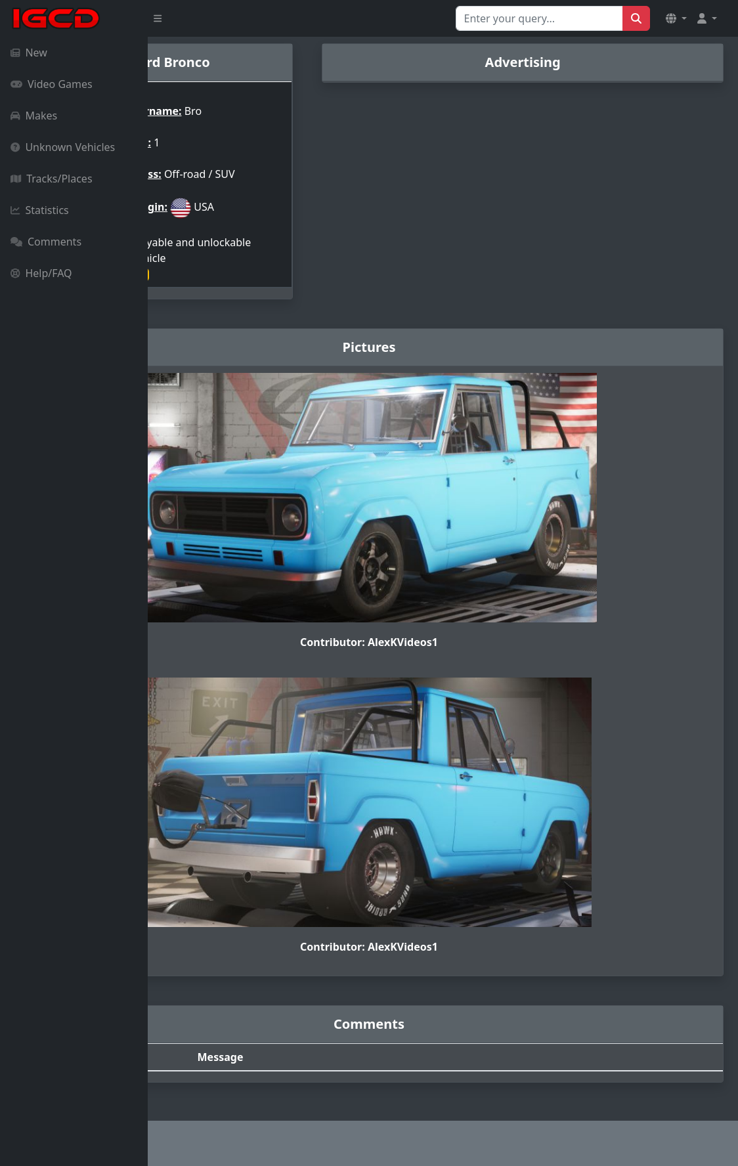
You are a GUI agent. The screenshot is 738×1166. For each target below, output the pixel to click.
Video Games (52, 84)
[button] (676, 18)
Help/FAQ (41, 273)
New (29, 52)
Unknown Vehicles (63, 147)
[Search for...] (539, 18)
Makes (34, 115)
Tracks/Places (52, 178)
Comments (46, 241)
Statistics (40, 210)
